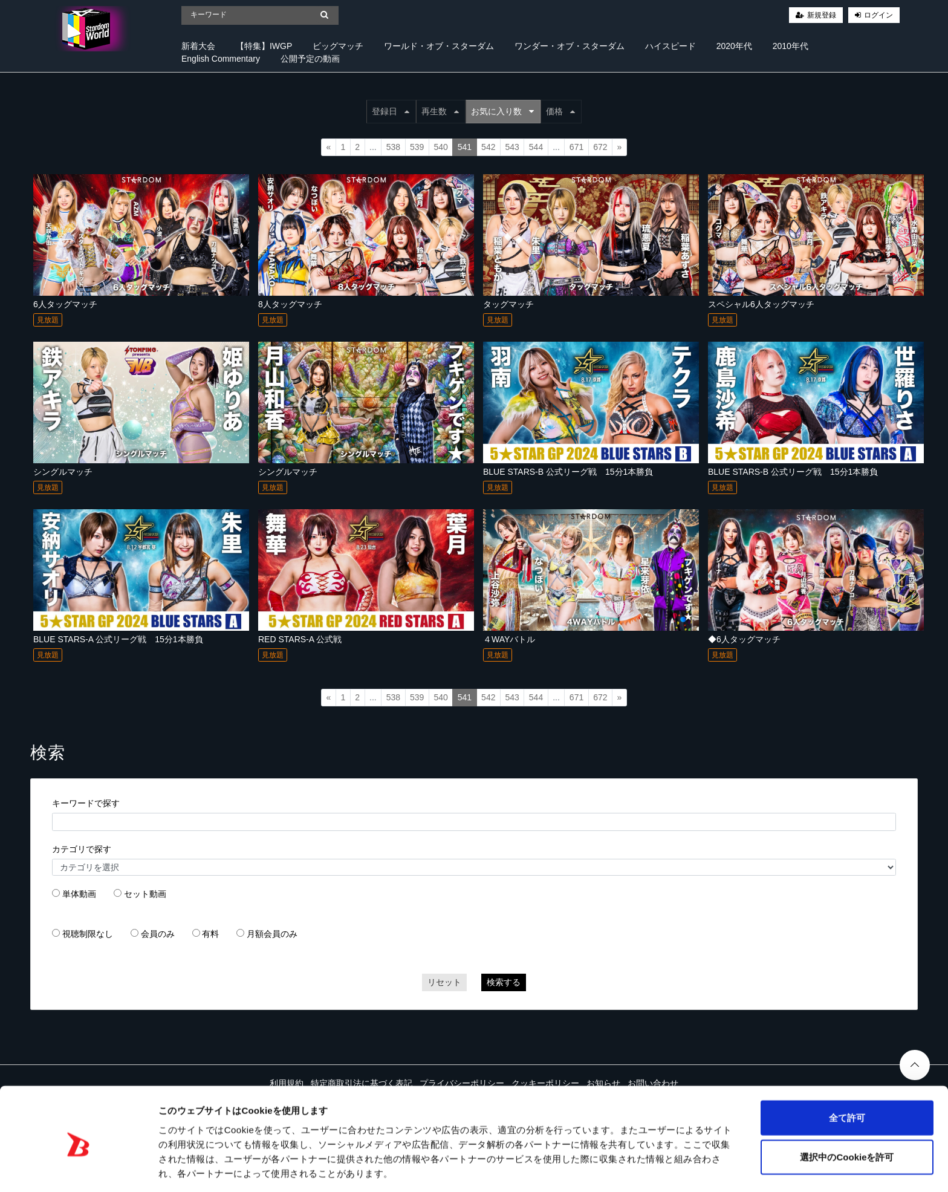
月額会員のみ (272, 934)
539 (417, 147)
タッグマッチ (508, 304)
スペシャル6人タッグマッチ (761, 304)
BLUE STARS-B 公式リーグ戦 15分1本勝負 (568, 472)
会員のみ (158, 934)
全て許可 (847, 1073)
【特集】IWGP (264, 46)
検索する (504, 982)
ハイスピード (670, 46)
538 (393, 147)
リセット (444, 982)
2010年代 (790, 46)
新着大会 (198, 46)
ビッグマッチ (338, 46)
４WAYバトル (509, 639)
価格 (560, 111)
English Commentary (220, 59)
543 (512, 147)
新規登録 (821, 15)
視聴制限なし (87, 934)
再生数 (440, 111)
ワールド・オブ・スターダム (439, 46)
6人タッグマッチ (65, 304)
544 (536, 147)
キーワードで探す (86, 803)
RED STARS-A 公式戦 (300, 639)
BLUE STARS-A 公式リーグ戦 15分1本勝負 (118, 639)
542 (488, 147)
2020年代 (734, 46)
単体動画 (79, 894)
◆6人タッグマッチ (744, 639)
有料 (210, 934)
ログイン (878, 15)
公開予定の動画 (310, 59)
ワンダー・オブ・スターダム (570, 46)
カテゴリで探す (81, 849)
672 (600, 147)
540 (440, 147)
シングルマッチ (63, 472)
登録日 (390, 111)
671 (576, 147)
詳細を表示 (583, 1168)
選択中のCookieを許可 (847, 1113)
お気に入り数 (502, 111)
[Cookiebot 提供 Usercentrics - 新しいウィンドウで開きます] (78, 1168)
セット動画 (145, 894)
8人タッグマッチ (290, 304)
